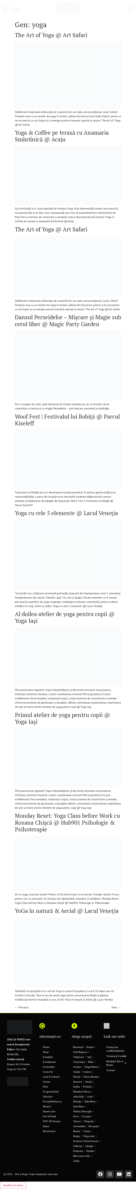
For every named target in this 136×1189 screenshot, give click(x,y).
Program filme (51, 1091)
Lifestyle (48, 1096)
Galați (76, 1071)
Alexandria (79, 1126)
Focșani (86, 1116)
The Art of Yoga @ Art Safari (51, 35)
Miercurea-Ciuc (81, 1156)
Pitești (76, 1076)
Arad (90, 1096)
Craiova (87, 1071)
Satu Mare (78, 1106)
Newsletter (49, 1131)
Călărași (77, 1146)
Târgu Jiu (89, 1121)
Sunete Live (49, 1111)
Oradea (77, 1066)
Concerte (48, 1071)
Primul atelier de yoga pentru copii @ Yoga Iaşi (62, 718)
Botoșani (93, 1126)
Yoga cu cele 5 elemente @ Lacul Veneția (66, 513)
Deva (76, 1116)
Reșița (76, 1136)
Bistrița (77, 1101)
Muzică (47, 1106)
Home (46, 1047)
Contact (110, 1070)
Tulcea (77, 1121)
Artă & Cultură (51, 1076)
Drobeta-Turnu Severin (85, 1141)
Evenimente (49, 1061)
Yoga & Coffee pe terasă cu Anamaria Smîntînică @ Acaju (62, 136)
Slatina (90, 1151)
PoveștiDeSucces (52, 1101)
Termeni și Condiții (116, 1056)
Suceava (77, 1081)
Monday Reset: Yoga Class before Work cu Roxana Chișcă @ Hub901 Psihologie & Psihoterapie (67, 822)
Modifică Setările (13, 1185)
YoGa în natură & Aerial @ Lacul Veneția (67, 910)
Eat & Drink (49, 1116)
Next (116, 1007)
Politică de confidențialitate (115, 1048)
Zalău (76, 1160)
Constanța (79, 1061)
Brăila (76, 1086)
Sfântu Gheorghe (82, 1111)
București (78, 1047)
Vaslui (86, 1131)
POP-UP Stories (52, 1121)
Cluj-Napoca (80, 1052)
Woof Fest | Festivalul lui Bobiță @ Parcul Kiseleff (67, 420)
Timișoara (78, 1057)
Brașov (90, 1047)
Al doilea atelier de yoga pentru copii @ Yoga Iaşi (65, 617)
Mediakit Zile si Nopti (116, 1063)
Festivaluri (49, 1066)
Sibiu (90, 1061)
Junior (46, 1126)
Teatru (46, 1081)
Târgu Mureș (91, 1066)
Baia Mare (90, 1101)
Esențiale (48, 1057)
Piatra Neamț (91, 1076)
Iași (89, 1057)
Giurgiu (89, 1146)
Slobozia (78, 1151)
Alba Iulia (78, 1096)
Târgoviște (89, 1136)
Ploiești (87, 1086)
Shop (46, 1052)
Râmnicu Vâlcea (81, 1091)
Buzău (76, 1131)
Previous (22, 1007)
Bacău (88, 1081)
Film (45, 1086)
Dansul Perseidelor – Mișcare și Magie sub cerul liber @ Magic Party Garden (68, 320)
